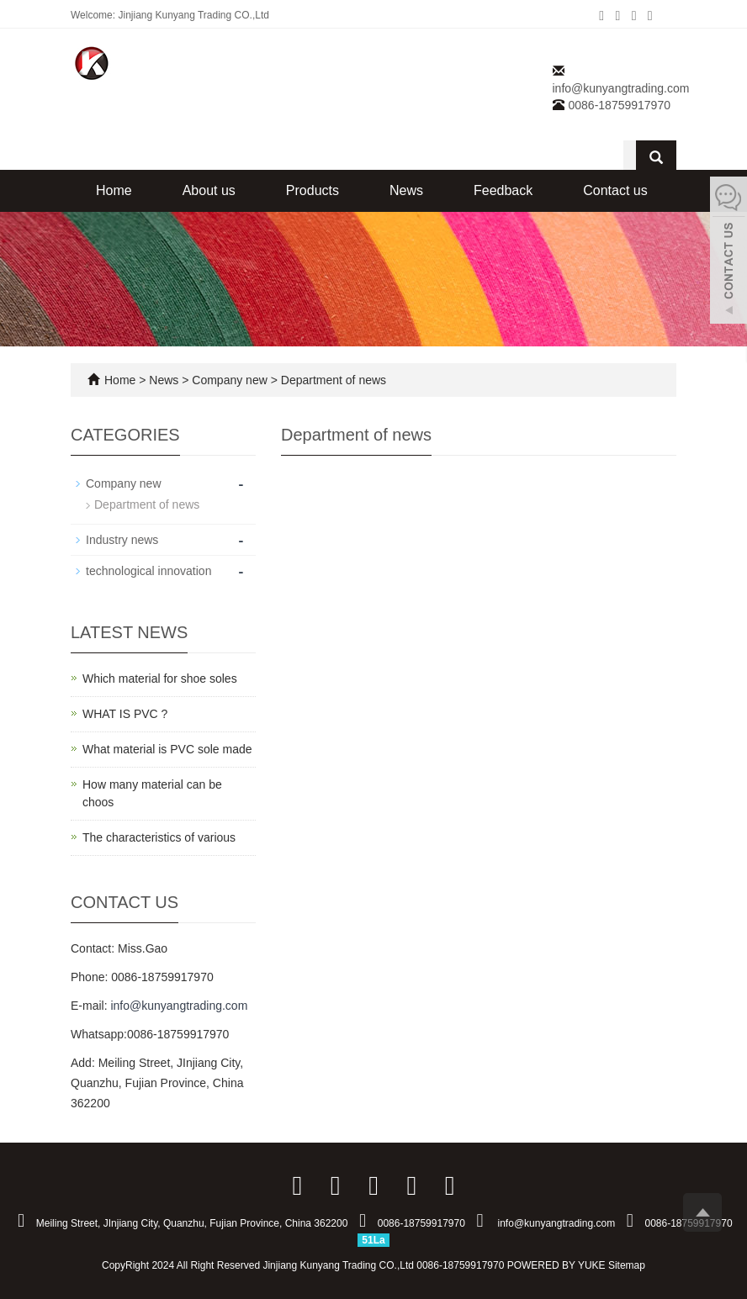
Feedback (503, 190)
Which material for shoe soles (159, 678)
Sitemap (626, 1265)
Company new (229, 380)
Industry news (122, 540)
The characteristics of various (159, 837)
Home (114, 190)
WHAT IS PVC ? (124, 714)
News (406, 190)
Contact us (615, 190)
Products (312, 190)
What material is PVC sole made (167, 749)
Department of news (332, 380)
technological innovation (148, 571)
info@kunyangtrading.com (621, 88)
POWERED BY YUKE (557, 1265)
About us (209, 190)
